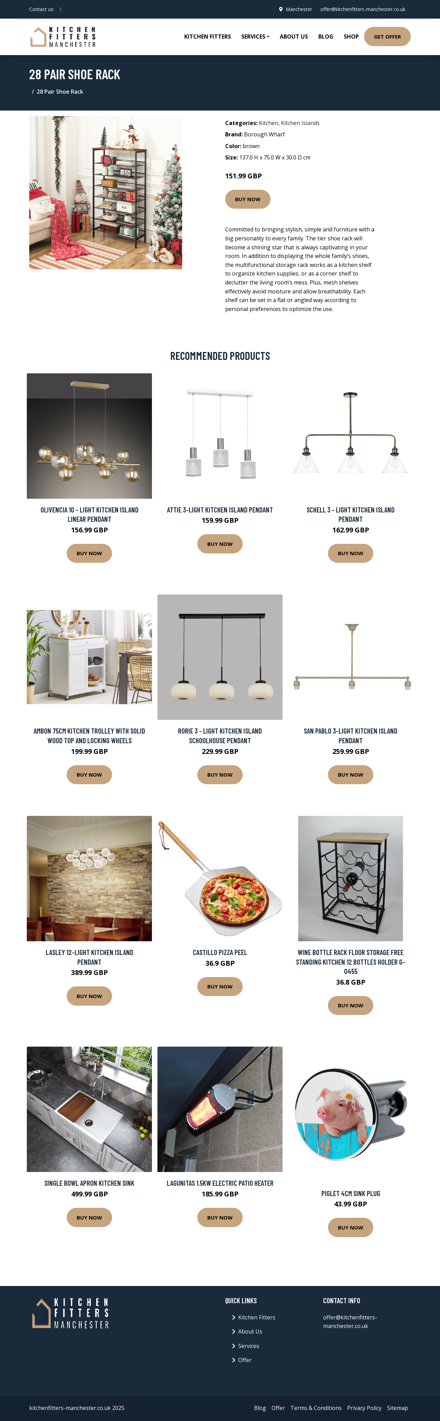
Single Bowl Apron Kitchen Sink (89, 1183)
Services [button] (253, 36)
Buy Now (248, 199)
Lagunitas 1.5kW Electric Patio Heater (220, 1183)
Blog (325, 36)
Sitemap (397, 1408)
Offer (245, 1360)
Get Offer (387, 36)
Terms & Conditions (316, 1408)
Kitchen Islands (300, 123)
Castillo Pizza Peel (220, 952)
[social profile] (60, 9)
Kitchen (268, 123)
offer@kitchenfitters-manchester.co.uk (362, 9)
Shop (351, 36)
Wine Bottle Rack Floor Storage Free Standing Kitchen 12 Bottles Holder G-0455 (350, 961)
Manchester (299, 9)
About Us (294, 36)
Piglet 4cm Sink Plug (350, 1193)
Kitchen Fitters (207, 36)
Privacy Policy (364, 1408)
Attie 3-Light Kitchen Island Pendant (220, 509)
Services (248, 1346)
